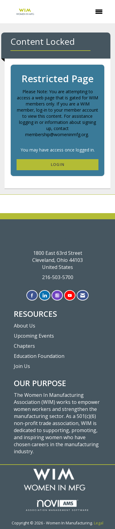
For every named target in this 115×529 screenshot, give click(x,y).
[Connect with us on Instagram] (57, 295)
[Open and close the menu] (77, 12)
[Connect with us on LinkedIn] (44, 295)
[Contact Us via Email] (83, 295)
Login (57, 164)
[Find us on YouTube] (69, 295)
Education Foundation (39, 356)
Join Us (22, 366)
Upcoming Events (34, 335)
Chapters (24, 346)
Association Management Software (57, 505)
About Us (24, 325)
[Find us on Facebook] (32, 295)
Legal (98, 523)
